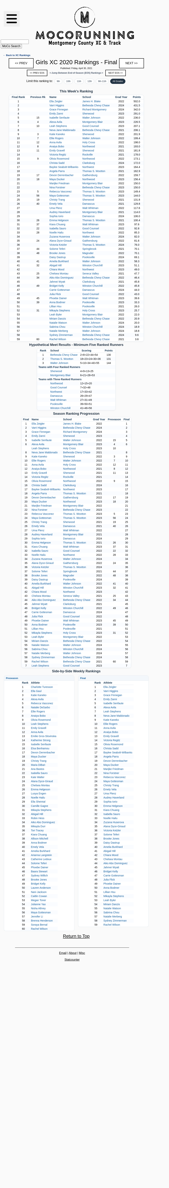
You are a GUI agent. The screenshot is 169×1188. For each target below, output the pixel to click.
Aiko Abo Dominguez (62, 277)
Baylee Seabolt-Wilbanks (64, 167)
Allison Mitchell (39, 838)
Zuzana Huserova (60, 236)
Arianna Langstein (41, 855)
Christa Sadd (57, 162)
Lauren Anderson (41, 887)
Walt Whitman (90, 208)
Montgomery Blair (92, 121)
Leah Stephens (58, 126)
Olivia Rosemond (59, 158)
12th (90, 81)
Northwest (88, 167)
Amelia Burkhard (59, 261)
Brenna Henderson (42, 920)
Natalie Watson (58, 322)
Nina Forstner (57, 187)
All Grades (118, 81)
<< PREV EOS (37, 73)
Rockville (87, 154)
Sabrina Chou (57, 326)
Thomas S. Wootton (93, 171)
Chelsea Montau (59, 273)
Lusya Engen (38, 793)
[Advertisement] (155, 26)
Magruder (87, 253)
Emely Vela (56, 203)
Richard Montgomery (94, 109)
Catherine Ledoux (41, 859)
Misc (82, 953)
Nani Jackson (39, 892)
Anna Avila (56, 142)
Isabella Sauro (58, 228)
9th (58, 81)
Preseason (12, 678)
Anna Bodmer (57, 302)
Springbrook (89, 248)
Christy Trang (57, 199)
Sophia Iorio (56, 216)
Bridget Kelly (57, 285)
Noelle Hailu (56, 232)
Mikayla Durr (38, 826)
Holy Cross (88, 142)
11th (79, 81)
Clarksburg (88, 162)
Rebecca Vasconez (61, 191)
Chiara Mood (57, 269)
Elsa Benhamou (40, 748)
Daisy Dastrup (58, 257)
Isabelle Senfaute (60, 117)
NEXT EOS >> (115, 73)
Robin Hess (37, 818)
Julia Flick (55, 294)
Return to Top (76, 936)
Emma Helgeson (59, 220)
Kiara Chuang (57, 224)
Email (63, 953)
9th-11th (102, 81)
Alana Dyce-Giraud (60, 240)
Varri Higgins (57, 105)
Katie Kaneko (57, 134)
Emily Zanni (56, 113)
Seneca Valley (90, 273)
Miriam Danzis (58, 318)
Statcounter (72, 959)
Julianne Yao (38, 904)
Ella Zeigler (56, 101)
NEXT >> (131, 63)
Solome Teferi (57, 248)
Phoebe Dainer (58, 298)
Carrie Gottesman (60, 289)
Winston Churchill (92, 265)
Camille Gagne (39, 805)
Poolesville (88, 257)
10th (68, 81)
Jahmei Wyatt (57, 281)
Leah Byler (56, 314)
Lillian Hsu (56, 306)
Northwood (88, 146)
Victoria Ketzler (58, 244)
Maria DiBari (38, 764)
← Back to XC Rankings (16, 55)
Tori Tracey (37, 830)
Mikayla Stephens (60, 310)
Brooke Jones (57, 253)
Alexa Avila (56, 121)
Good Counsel (90, 126)
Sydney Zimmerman (61, 334)
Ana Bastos (37, 769)
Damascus (88, 203)
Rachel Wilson (58, 339)
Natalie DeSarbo (40, 707)
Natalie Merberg (59, 330)
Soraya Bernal (39, 924)
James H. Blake (91, 101)
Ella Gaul (36, 691)
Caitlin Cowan (39, 896)
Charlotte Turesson (42, 686)
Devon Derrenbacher (62, 175)
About (73, 953)
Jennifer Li (37, 916)
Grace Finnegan (59, 109)
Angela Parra (57, 171)
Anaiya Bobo (57, 146)
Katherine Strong (40, 740)
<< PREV (21, 63)
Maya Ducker (57, 179)
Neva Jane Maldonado (63, 130)
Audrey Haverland (60, 212)
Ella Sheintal (38, 801)
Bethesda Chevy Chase (96, 105)
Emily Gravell (57, 150)
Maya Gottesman (59, 195)
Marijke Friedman (60, 183)
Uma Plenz (56, 208)
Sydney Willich (39, 875)
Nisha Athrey (38, 908)
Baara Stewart (39, 871)
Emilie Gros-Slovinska (43, 736)
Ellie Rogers (56, 138)
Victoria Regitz (58, 154)
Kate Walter (38, 777)
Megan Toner (38, 900)
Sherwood (88, 113)
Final (83, 678)
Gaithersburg (89, 175)
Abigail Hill (56, 265)
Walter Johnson (91, 117)
